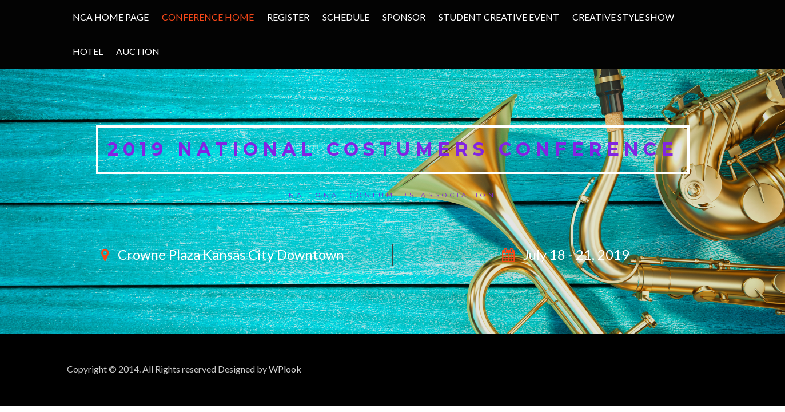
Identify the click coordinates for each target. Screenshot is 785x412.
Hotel (88, 51)
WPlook (285, 368)
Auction (138, 51)
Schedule (345, 16)
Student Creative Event (499, 16)
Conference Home (208, 16)
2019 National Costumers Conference (392, 149)
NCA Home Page (111, 16)
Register (288, 16)
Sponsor (403, 16)
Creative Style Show (623, 16)
